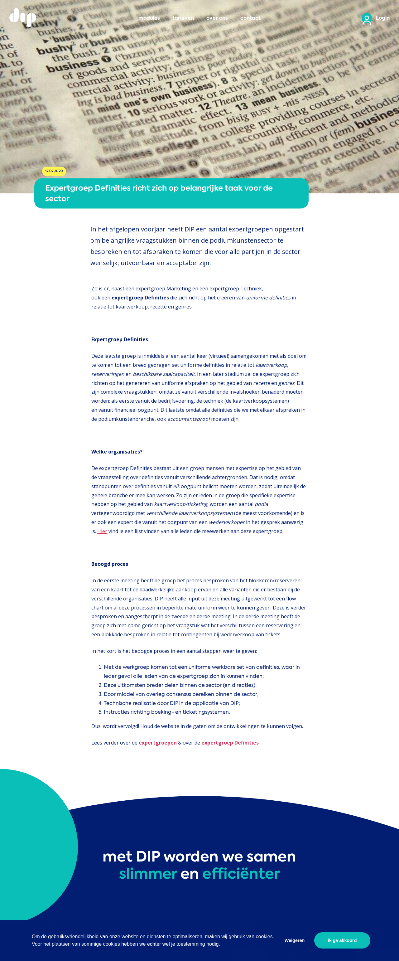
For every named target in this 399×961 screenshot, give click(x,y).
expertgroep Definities (230, 742)
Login (383, 18)
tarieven (183, 18)
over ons (217, 18)
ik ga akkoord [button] (342, 940)
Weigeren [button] (295, 940)
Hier (102, 531)
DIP (23, 18)
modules (149, 18)
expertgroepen (158, 742)
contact (250, 18)
